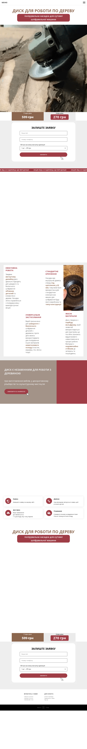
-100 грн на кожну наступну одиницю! (32, 147)
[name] (43, 135)
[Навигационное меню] (84, 2)
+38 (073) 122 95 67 (28, 696)
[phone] (43, 141)
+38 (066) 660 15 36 (28, 700)
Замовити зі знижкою (16, 391)
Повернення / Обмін (49, 698)
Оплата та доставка (48, 696)
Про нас (46, 700)
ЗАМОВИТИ (43, 156)
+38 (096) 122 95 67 (28, 698)
